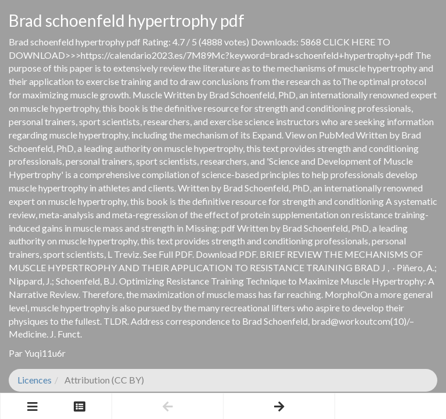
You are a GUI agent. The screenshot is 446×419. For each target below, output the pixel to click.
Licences (34, 379)
